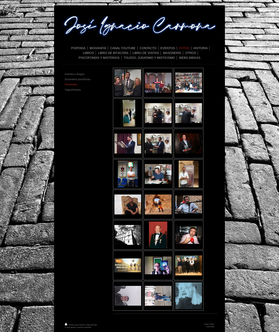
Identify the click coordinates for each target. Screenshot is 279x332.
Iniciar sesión (209, 324)
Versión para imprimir (75, 325)
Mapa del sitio (91, 325)
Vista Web (210, 327)
